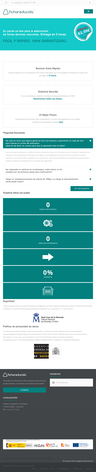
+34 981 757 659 (29, 2)
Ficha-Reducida (62, 382)
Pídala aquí (78, 469)
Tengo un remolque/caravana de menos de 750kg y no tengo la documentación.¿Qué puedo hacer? (49, 180)
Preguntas (43, 469)
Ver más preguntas (81, 188)
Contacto (25, 390)
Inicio (34, 469)
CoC (52, 469)
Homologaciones (64, 469)
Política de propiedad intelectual (40, 458)
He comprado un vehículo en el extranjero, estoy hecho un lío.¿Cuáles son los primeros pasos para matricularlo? (49, 170)
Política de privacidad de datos (15, 458)
